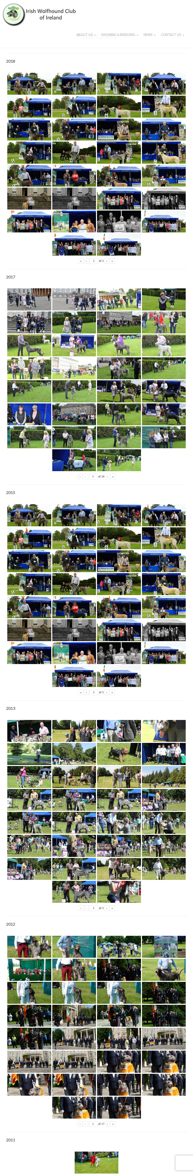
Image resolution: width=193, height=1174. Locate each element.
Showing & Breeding (119, 38)
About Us (86, 38)
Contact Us (172, 38)
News (149, 38)
